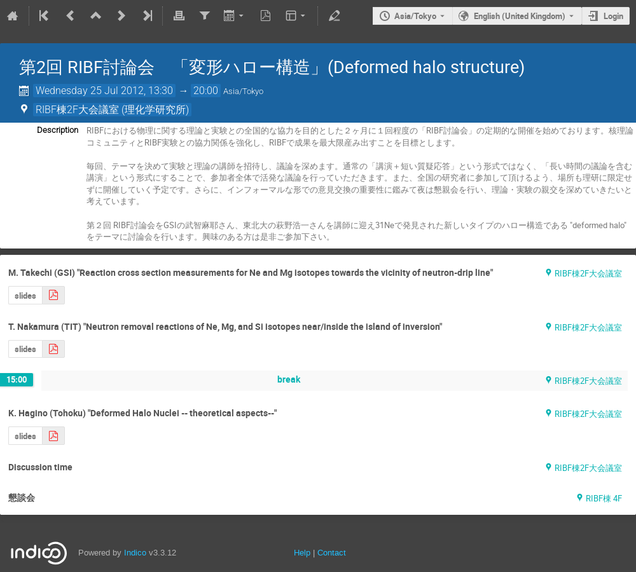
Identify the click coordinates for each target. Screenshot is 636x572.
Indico (135, 552)
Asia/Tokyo (415, 16)
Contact (331, 552)
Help (302, 552)
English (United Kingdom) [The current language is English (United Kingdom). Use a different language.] (519, 16)
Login (613, 16)
